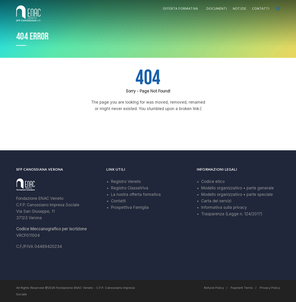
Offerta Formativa (182, 8)
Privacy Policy (270, 288)
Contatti (260, 8)
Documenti (217, 8)
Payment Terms (242, 288)
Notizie (239, 8)
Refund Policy (214, 288)
